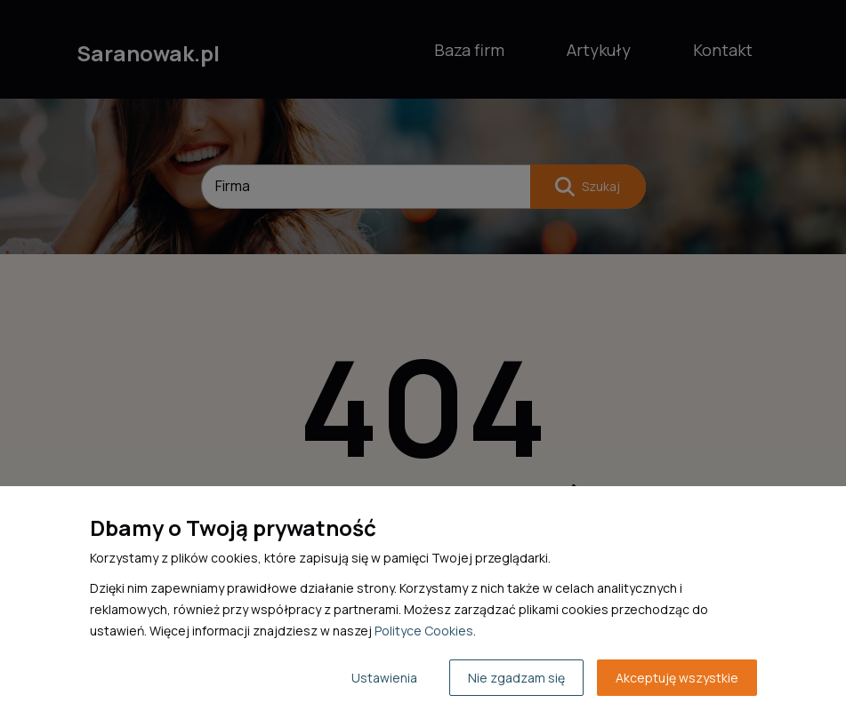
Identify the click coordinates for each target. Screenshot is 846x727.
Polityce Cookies (424, 630)
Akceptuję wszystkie (677, 677)
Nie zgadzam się (516, 677)
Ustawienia (384, 677)
